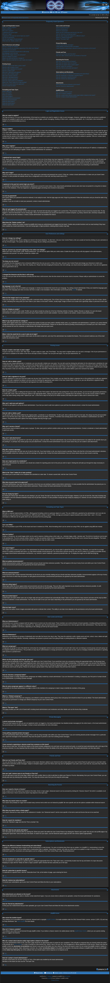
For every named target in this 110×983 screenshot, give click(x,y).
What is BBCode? (7, 91)
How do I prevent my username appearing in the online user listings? (20, 48)
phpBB (74, 290)
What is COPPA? (7, 29)
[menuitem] (52, 12)
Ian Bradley (67, 976)
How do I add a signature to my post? (12, 69)
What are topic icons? (8, 104)
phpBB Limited (51, 919)
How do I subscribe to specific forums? (66, 77)
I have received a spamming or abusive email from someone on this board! (76, 48)
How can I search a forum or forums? (66, 61)
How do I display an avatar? (9, 56)
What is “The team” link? (62, 39)
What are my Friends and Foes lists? (66, 54)
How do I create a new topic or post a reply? (14, 65)
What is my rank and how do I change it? (13, 58)
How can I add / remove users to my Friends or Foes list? (71, 55)
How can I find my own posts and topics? (67, 68)
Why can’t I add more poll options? (11, 72)
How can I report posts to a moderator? (12, 80)
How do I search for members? (64, 66)
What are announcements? (9, 99)
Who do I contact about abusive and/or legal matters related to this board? (75, 95)
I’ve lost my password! (8, 37)
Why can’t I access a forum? (9, 75)
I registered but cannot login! (10, 32)
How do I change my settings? (10, 46)
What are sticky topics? (8, 101)
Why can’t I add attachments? (10, 77)
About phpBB (21, 921)
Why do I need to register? (9, 27)
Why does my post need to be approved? (13, 84)
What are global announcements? (11, 98)
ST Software (49, 976)
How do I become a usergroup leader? (66, 34)
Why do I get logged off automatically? (12, 39)
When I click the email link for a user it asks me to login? (17, 60)
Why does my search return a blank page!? (67, 64)
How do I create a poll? (8, 70)
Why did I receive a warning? (10, 79)
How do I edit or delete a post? (10, 67)
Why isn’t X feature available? (64, 93)
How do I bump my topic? (9, 85)
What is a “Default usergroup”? (64, 37)
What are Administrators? (63, 27)
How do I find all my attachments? (65, 86)
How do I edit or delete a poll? (10, 74)
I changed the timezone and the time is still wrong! (15, 51)
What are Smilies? (7, 94)
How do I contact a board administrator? (66, 96)
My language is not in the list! (10, 53)
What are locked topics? (8, 103)
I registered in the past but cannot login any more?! (15, 35)
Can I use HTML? (7, 93)
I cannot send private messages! (64, 44)
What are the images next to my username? (14, 54)
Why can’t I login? (7, 34)
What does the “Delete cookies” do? (11, 40)
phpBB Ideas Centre (81, 931)
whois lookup (18, 944)
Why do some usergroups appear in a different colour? (70, 35)
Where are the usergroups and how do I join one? (69, 32)
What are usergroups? (62, 30)
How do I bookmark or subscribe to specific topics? (69, 75)
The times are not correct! (9, 49)
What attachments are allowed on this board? (68, 84)
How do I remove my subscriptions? (65, 78)
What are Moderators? (62, 29)
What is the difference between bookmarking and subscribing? (72, 73)
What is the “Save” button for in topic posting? (14, 82)
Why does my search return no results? (66, 63)
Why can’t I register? (7, 30)
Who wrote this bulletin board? (64, 91)
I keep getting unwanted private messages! (67, 46)
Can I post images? (7, 96)
